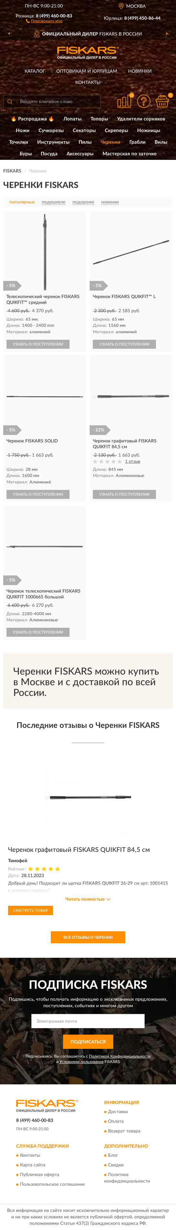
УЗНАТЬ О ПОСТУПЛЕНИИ (38, 344)
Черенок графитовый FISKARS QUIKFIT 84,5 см (79, 850)
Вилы (161, 142)
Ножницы (148, 130)
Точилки (18, 142)
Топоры (99, 119)
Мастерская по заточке (130, 153)
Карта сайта (32, 1165)
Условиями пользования (82, 1062)
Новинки (140, 71)
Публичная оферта (39, 1175)
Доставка (118, 1112)
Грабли (137, 142)
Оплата (116, 1121)
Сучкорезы (51, 130)
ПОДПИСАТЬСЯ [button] (88, 1042)
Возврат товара (124, 1131)
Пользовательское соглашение (52, 1185)
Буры (26, 153)
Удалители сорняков (141, 119)
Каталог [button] (35, 71)
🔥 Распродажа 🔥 (32, 119)
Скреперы (116, 130)
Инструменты (53, 142)
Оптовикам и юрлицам (86, 71)
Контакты (88, 82)
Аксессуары (80, 153)
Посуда (49, 153)
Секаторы (84, 130)
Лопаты (72, 119)
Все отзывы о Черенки (88, 937)
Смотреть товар (30, 911)
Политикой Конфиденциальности (119, 1056)
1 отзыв (132, 462)
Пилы (85, 142)
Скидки (116, 1165)
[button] (44, 21)
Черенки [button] (110, 142)
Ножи (22, 130)
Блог (113, 1155)
